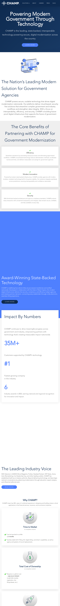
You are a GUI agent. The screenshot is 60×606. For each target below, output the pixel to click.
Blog (54, 3)
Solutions (26, 3)
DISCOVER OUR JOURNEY (30, 544)
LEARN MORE (30, 45)
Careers (41, 3)
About (34, 3)
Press (48, 3)
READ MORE (9, 373)
